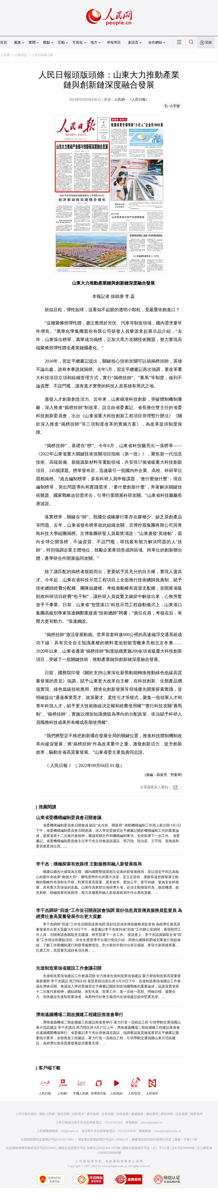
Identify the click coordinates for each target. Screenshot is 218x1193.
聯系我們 (196, 1114)
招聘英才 (78, 1114)
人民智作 (152, 1085)
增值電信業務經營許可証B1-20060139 (103, 1139)
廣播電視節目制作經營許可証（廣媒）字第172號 (164, 1139)
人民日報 (45, 1085)
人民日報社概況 (26, 1114)
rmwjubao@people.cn (167, 1131)
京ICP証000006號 (183, 1148)
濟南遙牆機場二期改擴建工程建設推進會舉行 (79, 1014)
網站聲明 (152, 1114)
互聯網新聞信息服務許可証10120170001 (47, 1139)
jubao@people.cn (151, 1122)
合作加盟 (108, 1114)
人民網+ (62, 1085)
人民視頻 (116, 1085)
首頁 (3, 42)
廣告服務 (93, 1114)
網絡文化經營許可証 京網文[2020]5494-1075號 (89, 1148)
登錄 (208, 42)
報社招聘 (63, 1114)
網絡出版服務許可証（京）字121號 (146, 1148)
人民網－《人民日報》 (131, 99)
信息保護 (181, 1114)
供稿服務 (122, 1114)
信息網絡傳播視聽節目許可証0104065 (31, 1148)
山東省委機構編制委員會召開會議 (68, 817)
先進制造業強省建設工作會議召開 (68, 968)
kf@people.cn (69, 1131)
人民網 (5, 55)
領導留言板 (98, 1085)
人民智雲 (134, 1085)
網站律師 (167, 1114)
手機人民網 (80, 1085)
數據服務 (137, 1114)
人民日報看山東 (42, 55)
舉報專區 (114, 42)
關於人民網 (47, 1114)
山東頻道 (21, 55)
